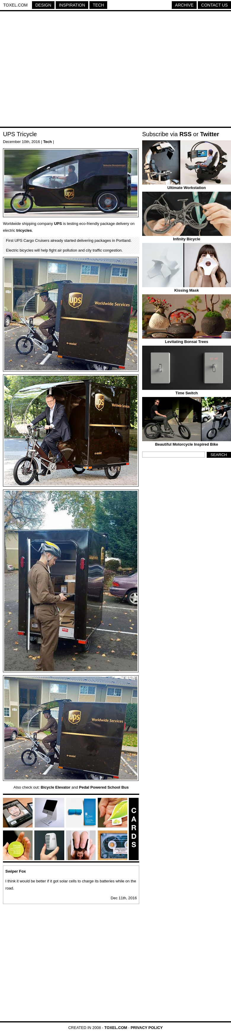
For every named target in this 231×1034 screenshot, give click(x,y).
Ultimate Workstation (186, 187)
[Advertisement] (55, 70)
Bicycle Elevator (55, 787)
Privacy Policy (147, 1027)
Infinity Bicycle (186, 239)
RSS (185, 134)
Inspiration (72, 5)
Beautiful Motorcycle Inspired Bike (186, 444)
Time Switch (186, 393)
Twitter (209, 134)
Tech (98, 5)
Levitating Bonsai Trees (186, 341)
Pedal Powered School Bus (104, 787)
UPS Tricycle (20, 134)
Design (43, 5)
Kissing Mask (186, 290)
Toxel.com (15, 5)
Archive (184, 5)
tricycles (24, 230)
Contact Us (214, 5)
